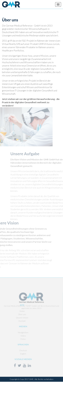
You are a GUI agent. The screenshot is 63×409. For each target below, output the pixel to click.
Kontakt (18, 321)
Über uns (18, 314)
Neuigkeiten (19, 332)
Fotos (19, 339)
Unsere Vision (18, 317)
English (19, 354)
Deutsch (19, 350)
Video (19, 336)
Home (18, 311)
